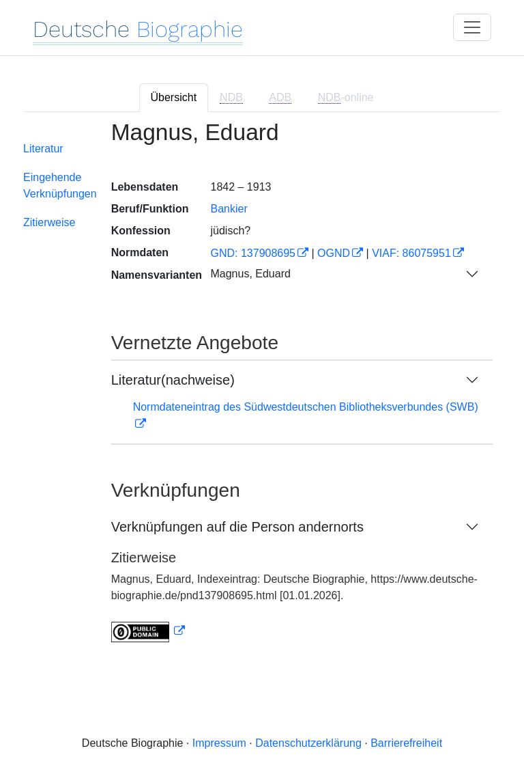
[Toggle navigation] (472, 27)
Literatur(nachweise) (173, 379)
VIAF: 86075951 (411, 253)
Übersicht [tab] (174, 97)
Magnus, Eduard (250, 273)
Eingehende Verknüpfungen (60, 185)
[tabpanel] (262, 390)
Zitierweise (49, 222)
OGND (333, 253)
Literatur (43, 148)
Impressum (219, 743)
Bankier (228, 209)
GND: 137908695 (252, 253)
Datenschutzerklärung (308, 743)
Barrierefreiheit (406, 743)
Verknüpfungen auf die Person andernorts (237, 526)
